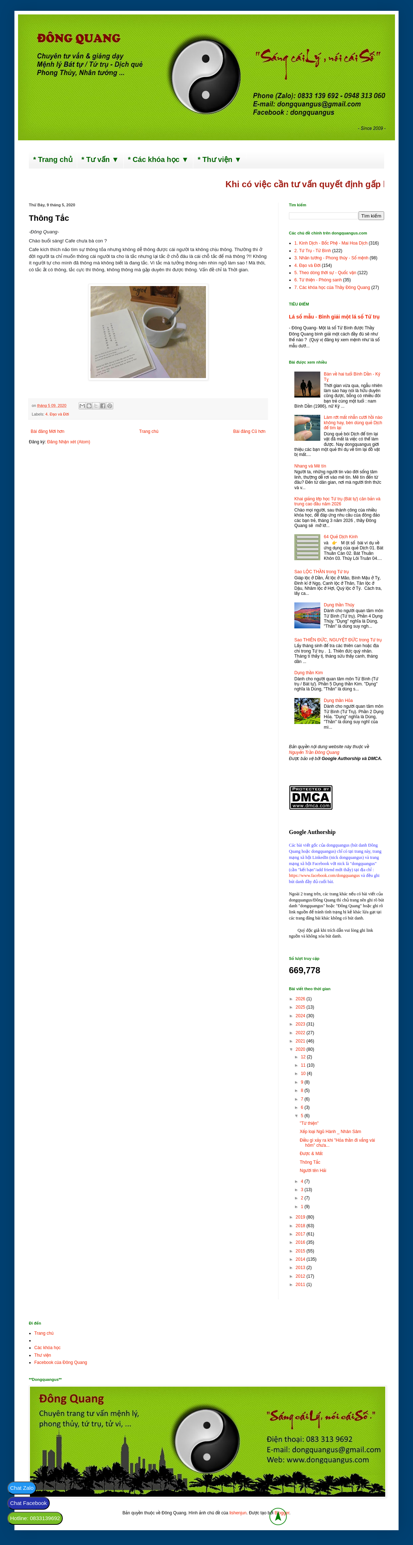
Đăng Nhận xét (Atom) (68, 441)
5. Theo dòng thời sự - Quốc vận (325, 272)
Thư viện (42, 1355)
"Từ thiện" (309, 1123)
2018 (301, 1225)
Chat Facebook (28, 1503)
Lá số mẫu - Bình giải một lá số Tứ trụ (334, 317)
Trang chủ (148, 431)
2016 (301, 1242)
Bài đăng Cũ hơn (249, 431)
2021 (301, 1041)
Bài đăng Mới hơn (47, 431)
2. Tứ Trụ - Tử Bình (312, 250)
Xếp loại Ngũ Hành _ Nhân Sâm (330, 1131)
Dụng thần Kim (308, 672)
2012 (301, 1276)
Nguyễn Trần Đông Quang (314, 752)
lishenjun (237, 1512)
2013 (301, 1267)
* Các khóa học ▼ (158, 159)
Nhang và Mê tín (310, 466)
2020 (301, 1049)
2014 (301, 1259)
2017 (301, 1234)
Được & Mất (311, 1153)
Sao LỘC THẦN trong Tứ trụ (321, 571)
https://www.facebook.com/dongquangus (324, 875)
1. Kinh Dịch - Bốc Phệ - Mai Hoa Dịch (331, 243)
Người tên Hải (313, 1170)
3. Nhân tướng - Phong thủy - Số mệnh (331, 257)
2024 (301, 1015)
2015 (301, 1251)
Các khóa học (47, 1347)
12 (304, 1056)
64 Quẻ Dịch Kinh (341, 536)
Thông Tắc (310, 1162)
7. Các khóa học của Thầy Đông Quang (332, 287)
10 (304, 1073)
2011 (301, 1284)
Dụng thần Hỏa (338, 700)
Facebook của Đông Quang (60, 1362)
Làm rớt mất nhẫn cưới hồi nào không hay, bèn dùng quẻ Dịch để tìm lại (353, 422)
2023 (301, 1024)
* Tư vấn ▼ (100, 159)
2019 (301, 1217)
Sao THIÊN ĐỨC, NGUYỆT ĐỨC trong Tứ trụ (338, 639)
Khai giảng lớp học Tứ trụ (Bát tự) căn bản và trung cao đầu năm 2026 (337, 501)
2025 (301, 1007)
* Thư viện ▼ (220, 159)
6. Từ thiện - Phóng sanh (318, 279)
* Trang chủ (53, 159)
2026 (301, 998)
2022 (301, 1032)
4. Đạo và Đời (57, 414)
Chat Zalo (22, 1488)
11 (304, 1065)
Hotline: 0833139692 (35, 1518)
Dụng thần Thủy (339, 604)
